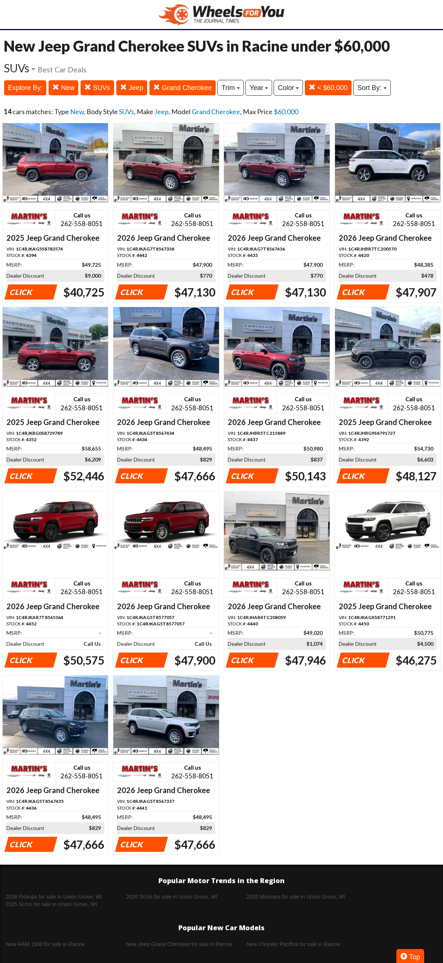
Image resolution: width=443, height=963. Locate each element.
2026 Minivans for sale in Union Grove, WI (296, 897)
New (63, 88)
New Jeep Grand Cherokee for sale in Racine (179, 944)
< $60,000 (328, 88)
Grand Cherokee (182, 88)
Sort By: (372, 88)
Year (259, 88)
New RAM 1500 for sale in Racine (45, 944)
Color (288, 88)
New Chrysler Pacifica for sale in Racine (293, 944)
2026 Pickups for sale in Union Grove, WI (54, 897)
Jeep (131, 88)
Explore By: (25, 88)
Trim (231, 88)
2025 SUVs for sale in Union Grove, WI (51, 904)
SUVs (97, 88)
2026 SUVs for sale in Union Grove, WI (172, 897)
